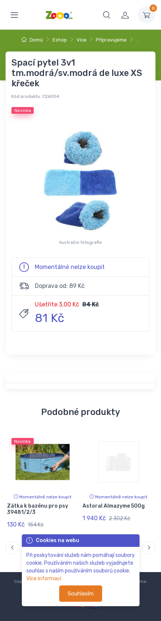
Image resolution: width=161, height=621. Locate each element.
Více (82, 40)
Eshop (60, 40)
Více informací (43, 578)
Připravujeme (111, 40)
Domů (32, 40)
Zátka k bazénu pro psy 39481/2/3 (37, 509)
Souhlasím (81, 593)
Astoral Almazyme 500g (114, 506)
